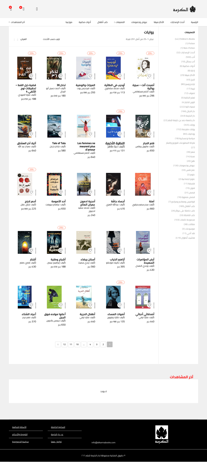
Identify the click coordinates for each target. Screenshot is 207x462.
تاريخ (193, 79)
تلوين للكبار (190, 102)
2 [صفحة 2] (103, 344)
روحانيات (191, 134)
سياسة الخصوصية (20, 442)
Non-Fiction (189, 48)
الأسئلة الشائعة (19, 427)
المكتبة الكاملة (58, 427)
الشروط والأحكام (19, 434)
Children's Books (187, 39)
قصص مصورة (188, 197)
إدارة (193, 70)
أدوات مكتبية (85, 22)
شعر (193, 152)
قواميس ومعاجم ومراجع (183, 202)
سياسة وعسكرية (187, 138)
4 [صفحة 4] (90, 344)
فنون (192, 188)
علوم (192, 174)
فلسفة (191, 183)
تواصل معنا (56, 442)
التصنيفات (119, 22)
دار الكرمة (190, 116)
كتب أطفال (102, 22)
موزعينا (69, 22)
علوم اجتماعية (188, 179)
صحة (192, 156)
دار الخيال (191, 111)
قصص (192, 192)
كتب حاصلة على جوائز (185, 211)
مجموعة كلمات (187, 220)
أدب (193, 57)
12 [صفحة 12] (64, 344)
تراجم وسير (190, 84)
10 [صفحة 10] (77, 344)
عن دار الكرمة (57, 434)
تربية (193, 89)
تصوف (192, 93)
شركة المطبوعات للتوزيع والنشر (180, 143)
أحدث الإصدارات (177, 22)
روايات (192, 125)
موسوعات (190, 229)
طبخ (193, 161)
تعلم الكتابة (189, 98)
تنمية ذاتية (190, 107)
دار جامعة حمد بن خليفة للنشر (181, 120)
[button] (11, 9)
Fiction (191, 43)
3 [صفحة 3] (96, 344)
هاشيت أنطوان (188, 238)
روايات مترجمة (188, 129)
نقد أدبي (191, 233)
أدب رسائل (190, 61)
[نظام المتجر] (46, 39)
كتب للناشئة (189, 215)
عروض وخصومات (139, 22)
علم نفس (190, 170)
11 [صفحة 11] (71, 344)
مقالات (191, 224)
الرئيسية (194, 22)
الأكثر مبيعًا (159, 22)
